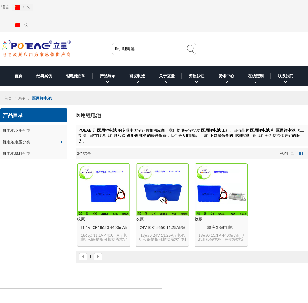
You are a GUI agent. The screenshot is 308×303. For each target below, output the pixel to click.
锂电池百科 (76, 76)
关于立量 (167, 80)
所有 (22, 98)
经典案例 (44, 76)
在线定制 (256, 80)
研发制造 (137, 80)
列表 (293, 153)
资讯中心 (226, 80)
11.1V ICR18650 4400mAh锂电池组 (103, 227)
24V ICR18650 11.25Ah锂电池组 (162, 227)
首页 (18, 76)
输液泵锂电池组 (221, 227)
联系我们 (285, 80)
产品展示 (107, 80)
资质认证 (196, 80)
